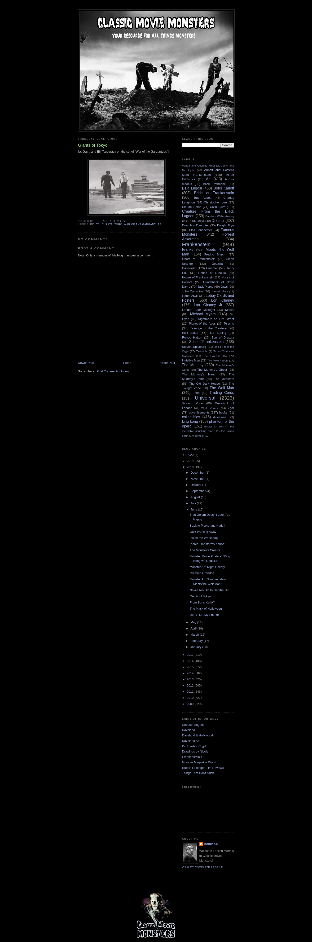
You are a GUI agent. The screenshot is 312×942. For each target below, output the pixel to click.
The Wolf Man (222, 388)
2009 (191, 704)
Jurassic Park (219, 291)
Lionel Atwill (190, 296)
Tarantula (201, 351)
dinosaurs (219, 417)
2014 (191, 673)
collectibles (191, 417)
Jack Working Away (203, 531)
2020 (191, 455)
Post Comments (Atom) (113, 371)
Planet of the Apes (202, 323)
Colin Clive (217, 207)
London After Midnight (198, 310)
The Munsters (224, 379)
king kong (190, 421)
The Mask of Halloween (206, 608)
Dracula (218, 221)
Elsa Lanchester (200, 230)
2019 (191, 461)
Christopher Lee (215, 202)
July (193, 503)
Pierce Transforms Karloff (207, 544)
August (195, 497)
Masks (229, 310)
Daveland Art (191, 741)
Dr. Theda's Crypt (194, 746)
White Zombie (210, 407)
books (223, 412)
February (197, 641)
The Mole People (217, 360)
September (198, 491)
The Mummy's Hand (199, 374)
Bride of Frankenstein (214, 193)
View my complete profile (202, 867)
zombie (199, 435)
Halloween (189, 268)
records (208, 426)
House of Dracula (212, 273)
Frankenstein (196, 244)
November (198, 478)
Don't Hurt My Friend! (204, 614)
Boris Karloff (224, 188)
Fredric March (215, 254)
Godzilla (217, 263)
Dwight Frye (225, 225)
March (195, 634)
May (193, 622)
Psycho (229, 323)
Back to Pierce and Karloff (207, 525)
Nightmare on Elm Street (216, 319)
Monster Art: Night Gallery (207, 567)
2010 (191, 698)
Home (127, 363)
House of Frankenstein (198, 277)
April (194, 628)
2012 (191, 685)
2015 (191, 667)
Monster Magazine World (199, 762)
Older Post (167, 363)
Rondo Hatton (192, 337)
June (194, 509)
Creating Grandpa (202, 573)
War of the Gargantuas (142, 224)
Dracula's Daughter (195, 225)
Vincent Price (192, 403)
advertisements (199, 412)
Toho (118, 224)
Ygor (231, 408)
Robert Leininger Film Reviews (203, 768)
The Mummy (192, 365)
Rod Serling (217, 333)
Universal (205, 398)
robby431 (211, 844)
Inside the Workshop (204, 538)
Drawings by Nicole (195, 751)
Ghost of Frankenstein (198, 259)
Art (208, 179)
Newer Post (86, 363)
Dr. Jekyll (198, 221)
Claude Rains (191, 207)
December (198, 472)
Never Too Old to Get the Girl (209, 590)
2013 (191, 679)
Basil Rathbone (214, 184)
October (196, 485)
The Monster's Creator (205, 550)
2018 (191, 467)
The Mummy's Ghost (212, 369)
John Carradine (192, 291)
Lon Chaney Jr (208, 305)
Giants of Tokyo (200, 596)
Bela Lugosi (192, 188)
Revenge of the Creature (208, 328)
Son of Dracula (222, 337)
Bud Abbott (202, 197)
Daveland (188, 730)
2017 (191, 654)
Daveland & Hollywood (197, 735)
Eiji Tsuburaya (101, 224)
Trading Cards (222, 393)
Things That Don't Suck (198, 773)
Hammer (212, 268)
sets (221, 426)
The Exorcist (211, 355)
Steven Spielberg (194, 346)
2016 (191, 661)
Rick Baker (190, 333)
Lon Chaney (222, 300)
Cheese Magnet (193, 724)
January (196, 647)
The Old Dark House (204, 383)
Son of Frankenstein (206, 342)
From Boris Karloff (202, 602)
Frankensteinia (192, 757)
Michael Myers (203, 314)
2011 (191, 691)
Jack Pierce (205, 286)
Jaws (224, 286)
